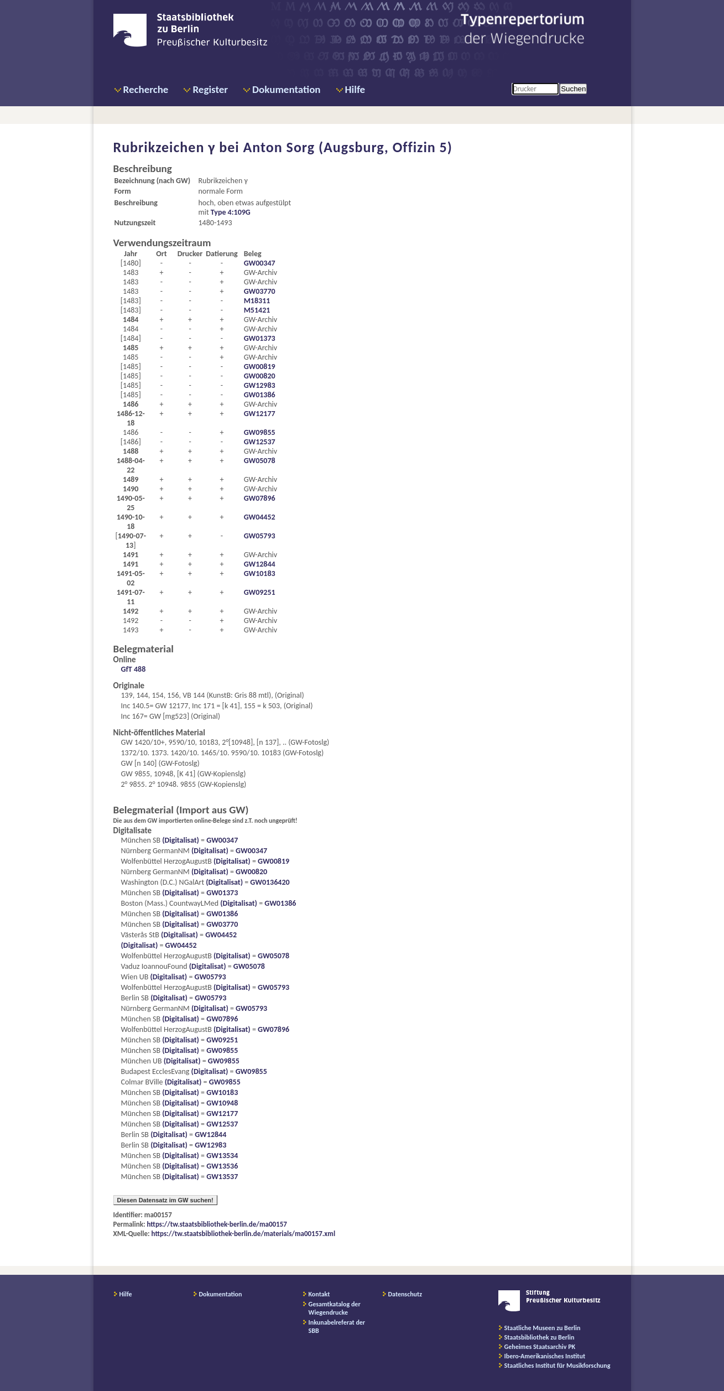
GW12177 (259, 413)
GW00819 (259, 366)
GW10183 (259, 573)
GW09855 (259, 432)
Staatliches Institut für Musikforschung (557, 1365)
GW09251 (259, 592)
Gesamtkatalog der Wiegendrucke (335, 1308)
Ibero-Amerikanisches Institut (545, 1356)
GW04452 (259, 517)
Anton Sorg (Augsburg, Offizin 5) (347, 147)
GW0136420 (269, 882)
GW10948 (222, 1103)
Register (210, 89)
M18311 (257, 300)
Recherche (146, 89)
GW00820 (259, 376)
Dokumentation (286, 89)
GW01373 (259, 338)
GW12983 (259, 385)
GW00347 (259, 263)
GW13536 (222, 1166)
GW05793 (259, 536)
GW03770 (259, 291)
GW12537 (259, 442)
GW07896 (259, 498)
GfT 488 (133, 669)
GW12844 (259, 564)
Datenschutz (405, 1294)
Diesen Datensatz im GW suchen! (165, 1200)
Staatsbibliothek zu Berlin (539, 1337)
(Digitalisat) (179, 840)
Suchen (573, 89)
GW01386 (259, 394)
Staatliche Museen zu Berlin (542, 1328)
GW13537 (222, 1176)
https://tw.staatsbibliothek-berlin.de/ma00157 (217, 1224)
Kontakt (319, 1294)
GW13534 (222, 1155)
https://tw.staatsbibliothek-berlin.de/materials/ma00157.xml (244, 1233)
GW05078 (259, 460)
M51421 (257, 310)
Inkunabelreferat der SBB (337, 1327)
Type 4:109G (231, 212)
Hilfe (355, 89)
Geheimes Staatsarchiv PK (540, 1347)
